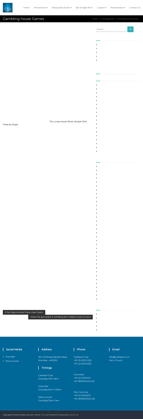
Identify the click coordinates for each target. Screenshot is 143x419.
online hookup (105, 268)
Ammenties (39, 7)
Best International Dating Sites (111, 174)
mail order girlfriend (107, 256)
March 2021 (103, 108)
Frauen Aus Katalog (107, 221)
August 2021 (104, 89)
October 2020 (105, 128)
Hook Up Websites (106, 225)
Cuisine (100, 7)
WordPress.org (105, 330)
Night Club (103, 264)
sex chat (102, 283)
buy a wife (103, 186)
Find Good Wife (105, 205)
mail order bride (105, 248)
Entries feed (104, 322)
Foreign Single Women (108, 217)
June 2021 (103, 97)
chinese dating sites (107, 194)
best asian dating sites (108, 166)
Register (102, 314)
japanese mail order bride (109, 233)
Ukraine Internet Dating (109, 291)
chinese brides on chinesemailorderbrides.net (118, 190)
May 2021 (102, 101)
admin (26, 30)
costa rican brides (106, 198)
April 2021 (103, 104)
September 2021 (106, 85)
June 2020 (103, 143)
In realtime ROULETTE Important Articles (116, 52)
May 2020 (103, 147)
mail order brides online (109, 252)
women (102, 299)
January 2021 (104, 116)
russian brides (104, 276)
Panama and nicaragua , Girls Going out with (117, 48)
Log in (101, 318)
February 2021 (105, 112)
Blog (101, 178)
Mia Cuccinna (12, 361)
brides (101, 182)
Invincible (10, 357)
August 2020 (104, 136)
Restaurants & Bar (60, 7)
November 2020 (106, 124)
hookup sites (104, 229)
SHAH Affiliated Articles (108, 45)
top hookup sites (105, 287)
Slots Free (103, 56)
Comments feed (106, 326)
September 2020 (106, 132)
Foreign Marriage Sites (108, 213)
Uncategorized (108, 19)
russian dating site (106, 279)
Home (26, 7)
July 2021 (102, 93)
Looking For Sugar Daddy (109, 244)
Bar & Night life (83, 7)
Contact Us (134, 7)
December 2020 (106, 120)
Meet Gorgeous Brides (108, 260)
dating (101, 202)
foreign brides (104, 209)
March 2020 (104, 151)
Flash (43, 415)
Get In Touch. (116, 360)
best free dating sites (107, 170)
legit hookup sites (106, 241)
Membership (116, 7)
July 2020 (103, 140)
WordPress (73, 415)
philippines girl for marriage (110, 272)
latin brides (103, 237)
